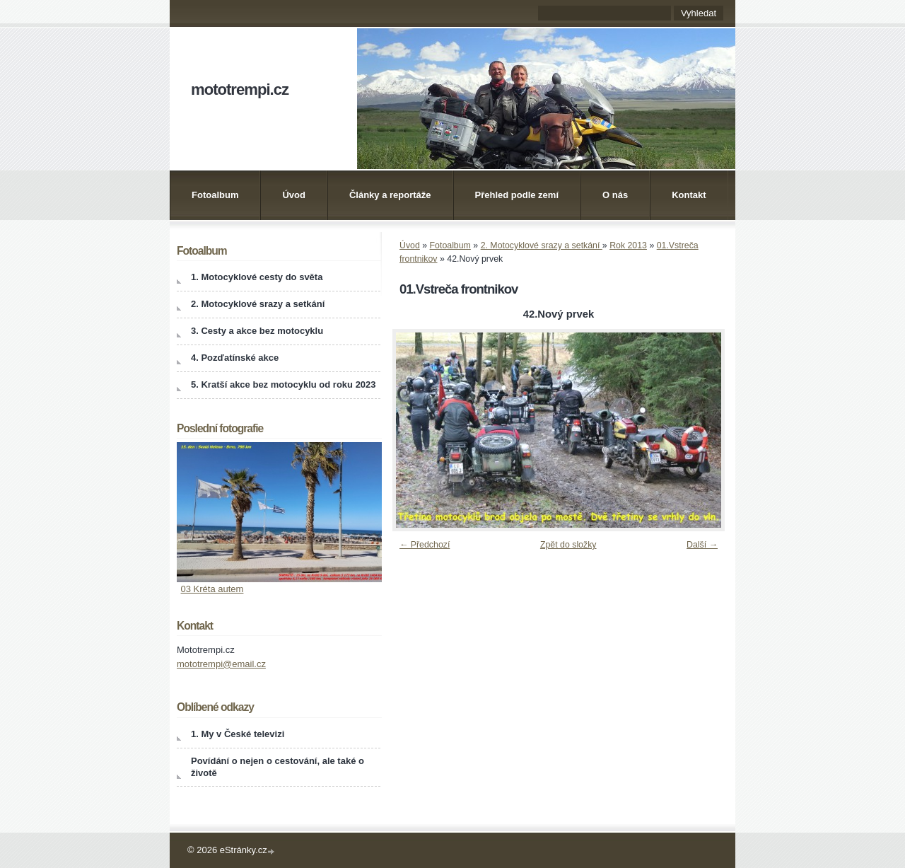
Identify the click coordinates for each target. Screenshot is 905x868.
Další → (702, 545)
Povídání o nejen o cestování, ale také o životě (277, 767)
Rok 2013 (628, 245)
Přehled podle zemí (517, 195)
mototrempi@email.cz (221, 664)
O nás (615, 195)
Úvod (293, 195)
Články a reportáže (390, 195)
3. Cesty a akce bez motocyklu (257, 330)
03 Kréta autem (212, 589)
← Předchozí (424, 545)
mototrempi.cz (239, 89)
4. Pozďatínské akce (235, 357)
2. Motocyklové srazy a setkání (541, 245)
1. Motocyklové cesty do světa (256, 277)
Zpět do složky (568, 545)
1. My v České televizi (237, 734)
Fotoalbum (215, 195)
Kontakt (689, 195)
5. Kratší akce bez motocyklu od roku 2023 (283, 384)
